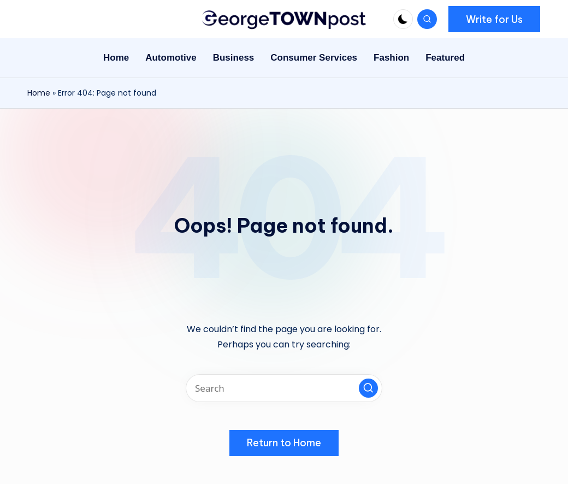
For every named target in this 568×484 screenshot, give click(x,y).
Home (38, 92)
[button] (494, 19)
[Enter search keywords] (284, 388)
